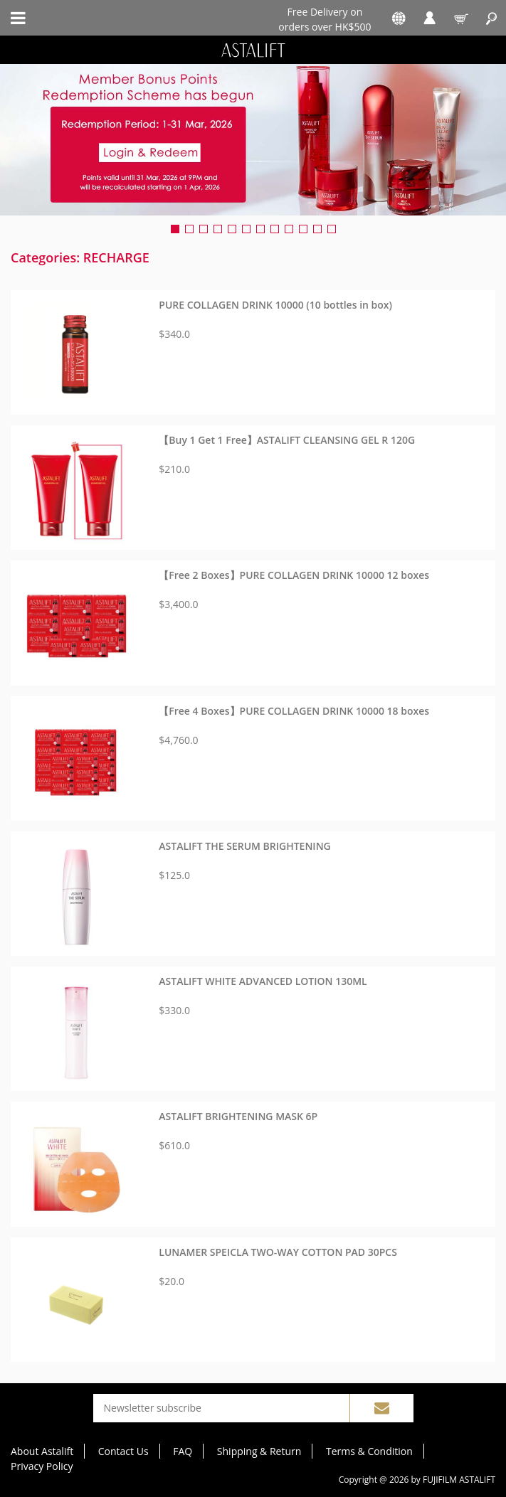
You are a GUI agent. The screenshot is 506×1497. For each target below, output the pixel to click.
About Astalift (42, 1451)
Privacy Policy (42, 1466)
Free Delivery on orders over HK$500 (324, 18)
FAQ (182, 1451)
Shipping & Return (259, 1451)
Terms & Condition (369, 1451)
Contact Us (123, 1451)
